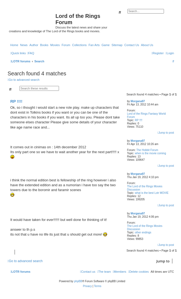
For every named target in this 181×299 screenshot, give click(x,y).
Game (105, 45)
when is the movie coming (150, 153)
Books (44, 45)
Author (33, 45)
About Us (147, 45)
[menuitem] (30, 53)
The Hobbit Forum (147, 150)
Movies (55, 45)
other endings (143, 232)
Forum (66, 45)
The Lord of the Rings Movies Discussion (145, 188)
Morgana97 (138, 101)
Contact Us (131, 45)
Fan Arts (94, 45)
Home (14, 45)
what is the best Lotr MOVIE (152, 192)
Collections (79, 45)
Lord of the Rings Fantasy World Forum (146, 115)
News (24, 45)
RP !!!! (138, 120)
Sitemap (116, 45)
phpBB (78, 281)
